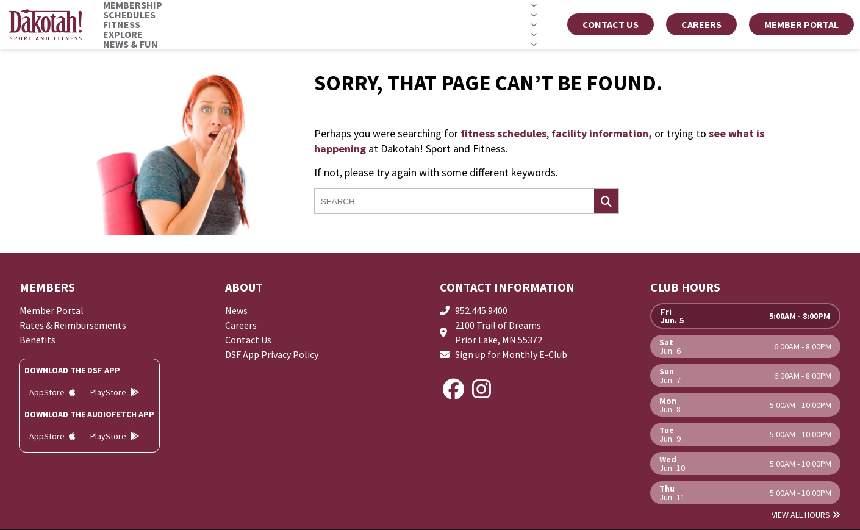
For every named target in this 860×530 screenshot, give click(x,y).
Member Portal (52, 310)
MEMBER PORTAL (801, 24)
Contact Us (610, 24)
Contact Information (507, 287)
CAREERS (701, 24)
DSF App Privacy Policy (271, 354)
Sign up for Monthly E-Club (511, 354)
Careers (241, 325)
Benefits (38, 340)
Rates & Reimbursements (73, 325)
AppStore (52, 392)
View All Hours (806, 514)
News (236, 310)
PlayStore (114, 392)
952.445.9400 (481, 310)
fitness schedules (503, 133)
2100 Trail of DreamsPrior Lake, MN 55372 (498, 332)
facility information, (601, 133)
